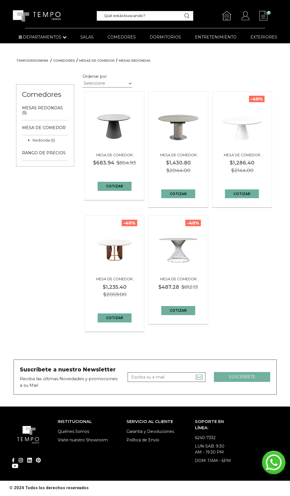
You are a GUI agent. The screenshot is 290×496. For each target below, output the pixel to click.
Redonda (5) (44, 140)
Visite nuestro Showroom (83, 439)
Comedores (64, 61)
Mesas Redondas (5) (42, 110)
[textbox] (142, 15)
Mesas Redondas (135, 61)
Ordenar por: (95, 76)
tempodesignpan (32, 61)
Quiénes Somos (73, 431)
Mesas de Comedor (97, 61)
